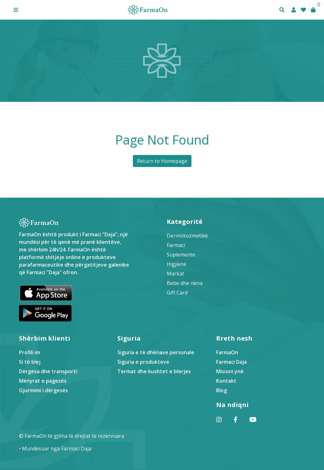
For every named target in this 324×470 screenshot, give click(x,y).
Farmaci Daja (231, 361)
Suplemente (181, 254)
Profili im (29, 352)
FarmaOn (227, 352)
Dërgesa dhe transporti (48, 371)
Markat (175, 273)
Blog (221, 390)
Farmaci (176, 245)
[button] (16, 10)
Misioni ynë (230, 371)
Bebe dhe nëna (184, 283)
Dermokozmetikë (187, 235)
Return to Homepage (162, 161)
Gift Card (177, 292)
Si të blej (29, 361)
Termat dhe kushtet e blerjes (154, 371)
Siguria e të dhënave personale (155, 352)
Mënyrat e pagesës (42, 380)
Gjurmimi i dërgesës (43, 390)
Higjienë (176, 264)
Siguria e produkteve (143, 361)
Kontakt (226, 380)
